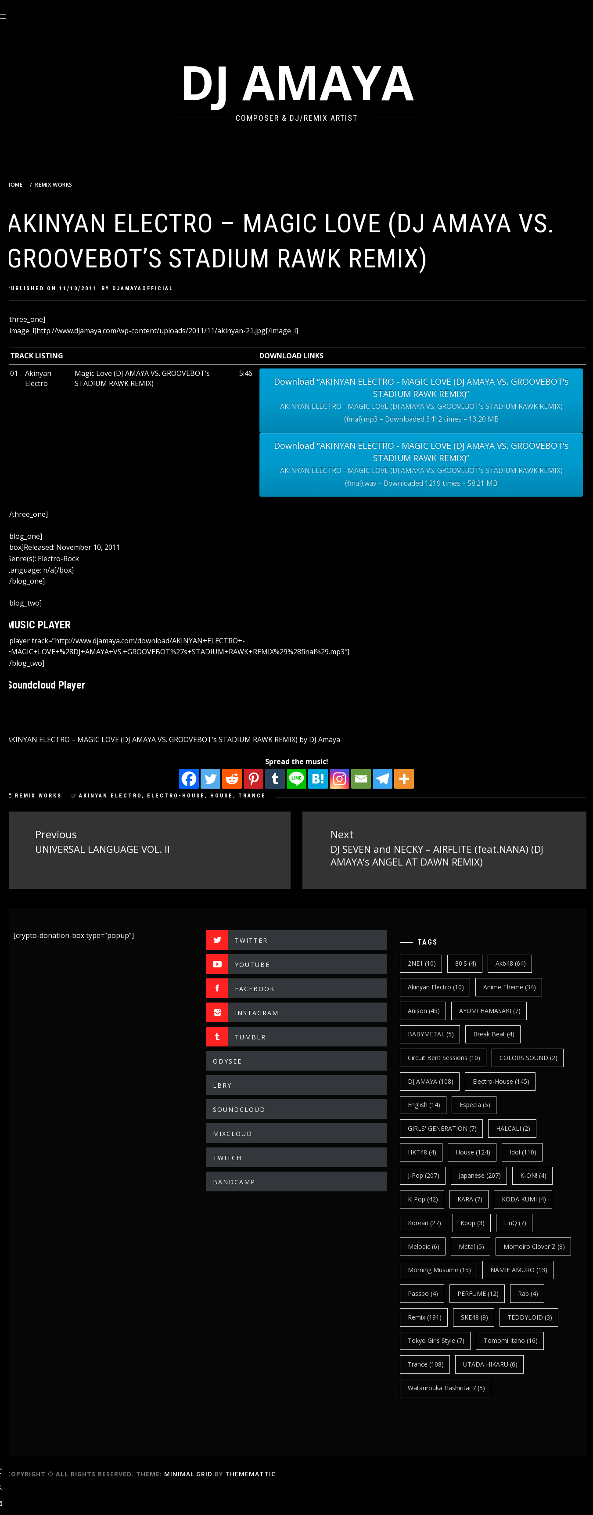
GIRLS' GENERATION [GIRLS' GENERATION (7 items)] (449, 1127)
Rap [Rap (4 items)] (486, 1316)
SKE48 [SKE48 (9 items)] (428, 1339)
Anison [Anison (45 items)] (431, 1009)
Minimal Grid (210, 1497)
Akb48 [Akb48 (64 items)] (518, 962)
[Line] (307, 779)
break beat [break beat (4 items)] (501, 1033)
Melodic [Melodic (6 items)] (431, 1245)
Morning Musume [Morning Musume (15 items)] (527, 1269)
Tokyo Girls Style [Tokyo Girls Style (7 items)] (443, 1363)
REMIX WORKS (60, 796)
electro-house (198, 796)
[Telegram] (393, 779)
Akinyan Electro (132, 796)
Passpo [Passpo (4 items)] (507, 1292)
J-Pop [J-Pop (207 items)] (431, 1174)
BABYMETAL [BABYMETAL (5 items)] (438, 1033)
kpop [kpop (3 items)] (480, 1221)
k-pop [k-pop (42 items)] (430, 1198)
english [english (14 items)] (431, 1104)
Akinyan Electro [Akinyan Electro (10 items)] (443, 986)
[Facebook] (200, 779)
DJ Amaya (346, 739)
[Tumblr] (286, 779)
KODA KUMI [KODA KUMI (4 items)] (531, 1198)
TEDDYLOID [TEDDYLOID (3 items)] (484, 1339)
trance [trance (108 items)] (433, 1386)
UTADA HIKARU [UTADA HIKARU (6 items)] (498, 1386)
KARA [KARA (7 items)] (477, 1198)
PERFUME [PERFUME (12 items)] (435, 1316)
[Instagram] (350, 779)
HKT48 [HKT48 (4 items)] (429, 1151)
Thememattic (272, 1497)
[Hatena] (329, 779)
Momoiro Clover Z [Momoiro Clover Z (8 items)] (446, 1269)
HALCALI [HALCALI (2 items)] (520, 1127)
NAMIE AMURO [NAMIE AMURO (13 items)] (443, 1292)
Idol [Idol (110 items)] (530, 1151)
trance (274, 796)
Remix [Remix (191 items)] (532, 1316)
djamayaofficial (164, 288)
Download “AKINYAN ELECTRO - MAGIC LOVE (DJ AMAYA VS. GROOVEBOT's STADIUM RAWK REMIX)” (428, 400)
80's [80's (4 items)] (473, 962)
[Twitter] (221, 779)
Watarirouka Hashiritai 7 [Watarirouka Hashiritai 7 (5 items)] (453, 1410)
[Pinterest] (264, 779)
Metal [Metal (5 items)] (479, 1245)
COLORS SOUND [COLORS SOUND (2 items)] (536, 1057)
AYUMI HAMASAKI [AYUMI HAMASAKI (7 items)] (497, 1009)
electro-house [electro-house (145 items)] (508, 1080)
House (243, 796)
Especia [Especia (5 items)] (482, 1104)
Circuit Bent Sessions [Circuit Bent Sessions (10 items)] (451, 1057)
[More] (415, 779)
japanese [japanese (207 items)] (487, 1174)
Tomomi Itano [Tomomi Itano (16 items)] (518, 1363)
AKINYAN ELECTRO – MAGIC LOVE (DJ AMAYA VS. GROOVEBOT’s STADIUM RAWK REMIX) (174, 739)
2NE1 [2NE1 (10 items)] (429, 962)
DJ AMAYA (307, 82)
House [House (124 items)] (480, 1151)
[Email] (372, 779)
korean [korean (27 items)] (432, 1221)
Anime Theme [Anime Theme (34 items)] (517, 986)
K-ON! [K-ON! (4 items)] (541, 1174)
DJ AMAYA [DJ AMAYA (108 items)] (438, 1080)
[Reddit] (243, 779)
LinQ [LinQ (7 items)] (522, 1221)
